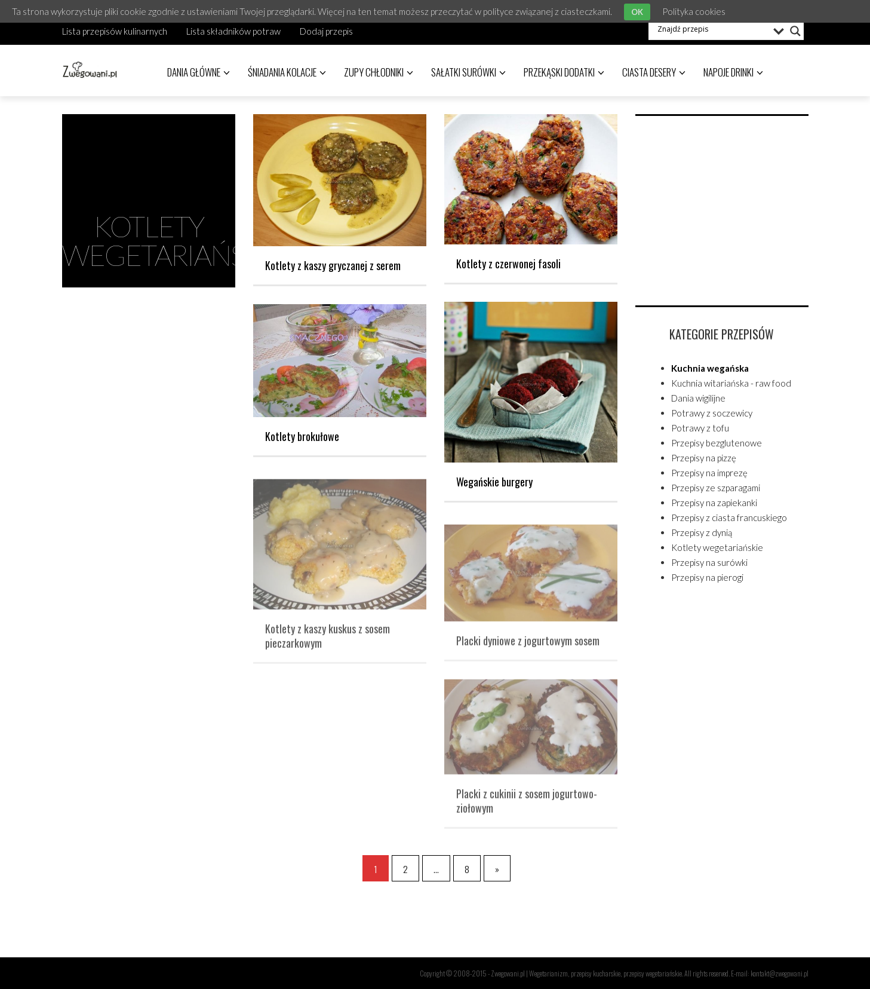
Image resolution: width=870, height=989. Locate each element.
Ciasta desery (653, 72)
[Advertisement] (724, 208)
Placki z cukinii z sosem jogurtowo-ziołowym (526, 805)
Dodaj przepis (326, 31)
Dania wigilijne (698, 398)
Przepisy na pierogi (707, 577)
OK (637, 12)
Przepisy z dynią (701, 532)
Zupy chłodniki (378, 72)
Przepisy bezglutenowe (716, 442)
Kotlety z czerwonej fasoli (508, 263)
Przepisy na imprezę (709, 472)
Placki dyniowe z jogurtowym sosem (528, 645)
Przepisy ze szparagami (715, 487)
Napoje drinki (733, 72)
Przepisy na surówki (709, 562)
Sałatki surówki (468, 72)
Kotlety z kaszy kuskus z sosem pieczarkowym (327, 640)
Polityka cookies (693, 11)
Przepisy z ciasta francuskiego (729, 517)
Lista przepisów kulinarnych (114, 31)
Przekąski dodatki (564, 72)
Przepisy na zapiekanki (714, 502)
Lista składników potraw (233, 31)
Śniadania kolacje (287, 72)
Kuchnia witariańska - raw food (731, 383)
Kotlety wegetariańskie (717, 547)
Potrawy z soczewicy (711, 413)
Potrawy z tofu (700, 427)
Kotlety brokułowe (302, 436)
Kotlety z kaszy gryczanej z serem (333, 265)
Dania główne (198, 72)
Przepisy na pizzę (703, 457)
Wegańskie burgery (494, 481)
